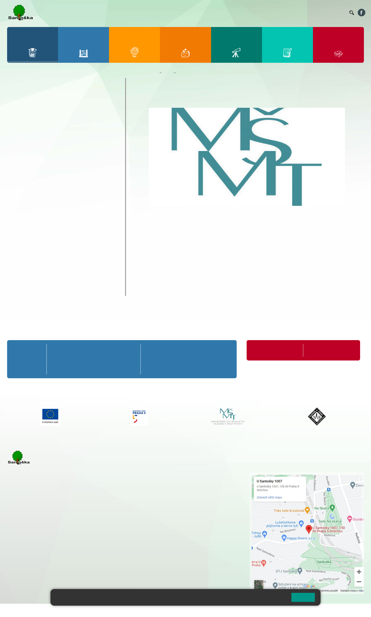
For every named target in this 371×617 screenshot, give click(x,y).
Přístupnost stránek (143, 610)
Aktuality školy (28, 101)
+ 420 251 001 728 (164, 480)
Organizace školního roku (271, 350)
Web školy (355, 610)
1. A (57, 350)
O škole (20, 82)
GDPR (19, 272)
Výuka (21, 201)
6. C (154, 368)
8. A (199, 350)
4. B (111, 359)
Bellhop (214, 12)
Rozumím (303, 597)
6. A (154, 350)
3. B (93, 359)
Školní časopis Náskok (37, 226)
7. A (176, 350)
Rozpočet (23, 282)
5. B (129, 359)
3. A (93, 350)
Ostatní (22, 160)
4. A (112, 350)
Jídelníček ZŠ (234, 12)
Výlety (21, 193)
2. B (75, 359)
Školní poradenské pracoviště (44, 254)
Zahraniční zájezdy (32, 209)
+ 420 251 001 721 (165, 475)
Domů (153, 73)
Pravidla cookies (268, 599)
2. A (75, 350)
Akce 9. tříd (25, 128)
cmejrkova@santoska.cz (36, 537)
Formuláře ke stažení (323, 350)
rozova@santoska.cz (33, 561)
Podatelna (299, 12)
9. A (221, 350)
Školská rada (26, 263)
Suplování (281, 12)
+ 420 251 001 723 (27, 532)
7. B (176, 359)
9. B (221, 359)
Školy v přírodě (28, 185)
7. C (176, 368)
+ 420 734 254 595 (188, 500)
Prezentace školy (30, 169)
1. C (57, 368)
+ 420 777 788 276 (57, 556)
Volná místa (320, 12)
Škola (167, 73)
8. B (199, 359)
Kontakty (339, 12)
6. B (154, 359)
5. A (130, 350)
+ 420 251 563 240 (27, 556)
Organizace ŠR (259, 12)
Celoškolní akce (29, 136)
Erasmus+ (23, 245)
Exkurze (23, 152)
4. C (111, 368)
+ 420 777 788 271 (57, 532)
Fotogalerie (25, 119)
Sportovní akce (28, 177)
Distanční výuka (29, 144)
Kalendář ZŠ (25, 110)
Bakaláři (199, 12)
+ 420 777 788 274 (163, 485)
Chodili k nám (27, 291)
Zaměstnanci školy (33, 92)
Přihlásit (117, 610)
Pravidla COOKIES (177, 610)
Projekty (21, 236)
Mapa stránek (95, 610)
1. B (57, 359)
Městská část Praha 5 (23, 575)
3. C (93, 368)
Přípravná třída (26, 350)
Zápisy (21, 218)
